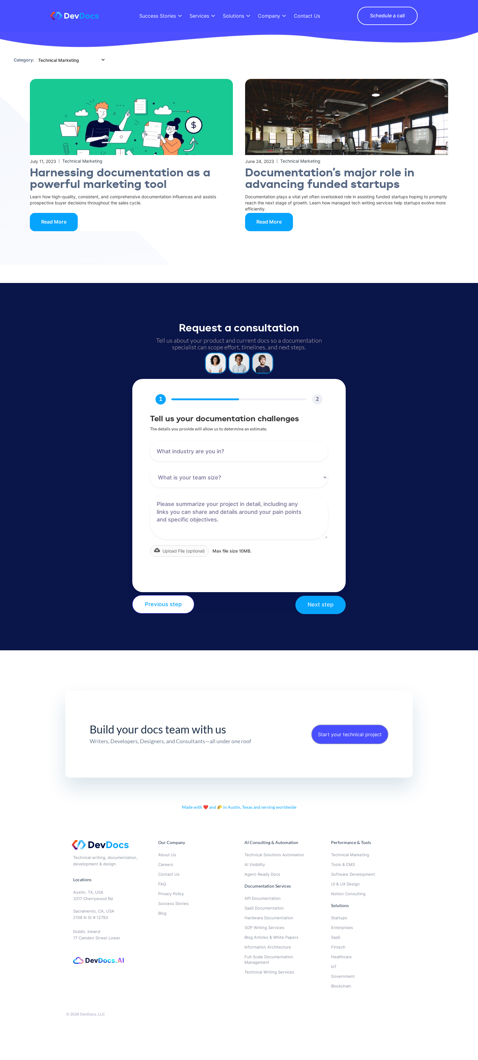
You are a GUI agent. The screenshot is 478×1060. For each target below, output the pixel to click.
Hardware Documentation (268, 917)
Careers (165, 864)
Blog (162, 913)
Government (343, 976)
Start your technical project (350, 734)
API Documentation (262, 898)
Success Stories (173, 903)
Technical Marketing (350, 854)
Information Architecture (267, 947)
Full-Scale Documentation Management (268, 959)
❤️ (206, 807)
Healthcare (341, 956)
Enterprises (342, 927)
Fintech (338, 947)
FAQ (162, 884)
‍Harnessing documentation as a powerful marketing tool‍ (120, 179)
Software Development (353, 874)
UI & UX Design (345, 884)
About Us (167, 854)
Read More (53, 222)
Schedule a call (387, 16)
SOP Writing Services (264, 927)
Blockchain (341, 986)
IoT (334, 966)
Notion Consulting (348, 893)
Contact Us (169, 874)
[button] (179, 551)
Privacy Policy (171, 893)
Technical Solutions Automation (274, 854)
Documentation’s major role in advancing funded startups (329, 179)
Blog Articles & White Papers (271, 937)
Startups (339, 917)
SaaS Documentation (264, 908)
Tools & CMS (343, 864)
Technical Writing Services (269, 972)
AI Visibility (254, 864)
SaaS (335, 937)
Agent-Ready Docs (262, 874)
